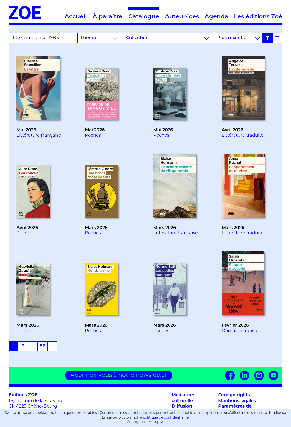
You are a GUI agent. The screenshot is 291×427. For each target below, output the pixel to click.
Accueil (76, 17)
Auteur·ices (182, 17)
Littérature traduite (243, 135)
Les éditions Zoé (258, 17)
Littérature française (38, 135)
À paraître (107, 17)
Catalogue (143, 13)
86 (42, 346)
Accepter (156, 422)
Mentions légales (237, 401)
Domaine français (241, 331)
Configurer (136, 422)
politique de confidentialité (166, 417)
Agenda (216, 17)
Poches (93, 135)
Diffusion (182, 406)
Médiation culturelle (183, 398)
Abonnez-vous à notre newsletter (118, 375)
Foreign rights (234, 395)
